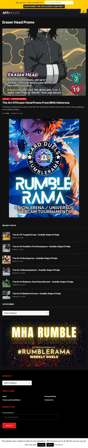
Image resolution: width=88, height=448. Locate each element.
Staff (4, 396)
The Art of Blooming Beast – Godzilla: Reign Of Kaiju (36, 270)
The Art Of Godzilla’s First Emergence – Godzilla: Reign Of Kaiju (41, 246)
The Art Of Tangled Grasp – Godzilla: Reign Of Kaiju (35, 235)
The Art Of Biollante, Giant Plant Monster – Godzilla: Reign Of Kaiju (42, 282)
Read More (58, 445)
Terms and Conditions (11, 400)
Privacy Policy (50, 396)
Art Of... (6, 99)
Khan (7, 113)
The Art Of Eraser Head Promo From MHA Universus (35, 102)
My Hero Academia (19, 99)
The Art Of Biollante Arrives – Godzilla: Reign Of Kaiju (36, 293)
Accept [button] (41, 445)
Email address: (8, 413)
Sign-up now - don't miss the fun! (29, 2)
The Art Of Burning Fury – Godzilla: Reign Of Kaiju (34, 258)
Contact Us (48, 400)
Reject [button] (50, 445)
